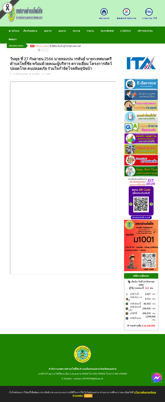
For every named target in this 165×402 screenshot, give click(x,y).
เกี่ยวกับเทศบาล (30, 31)
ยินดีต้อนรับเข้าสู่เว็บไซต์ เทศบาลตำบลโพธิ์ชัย (70, 46)
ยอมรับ (88, 396)
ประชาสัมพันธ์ (107, 31)
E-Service (125, 31)
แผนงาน (62, 31)
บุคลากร (48, 31)
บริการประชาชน (145, 31)
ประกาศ (76, 31)
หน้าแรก (14, 31)
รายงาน (90, 31)
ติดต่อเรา (13, 39)
